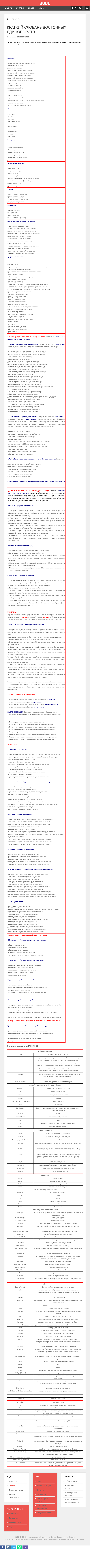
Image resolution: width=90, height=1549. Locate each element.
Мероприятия (14, 1514)
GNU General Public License (74, 1539)
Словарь (12, 1486)
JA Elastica (52, 1537)
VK (76, 8)
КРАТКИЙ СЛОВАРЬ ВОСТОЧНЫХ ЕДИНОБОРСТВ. (36, 29)
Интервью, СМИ (15, 1522)
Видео (11, 1527)
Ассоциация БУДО (44, 1486)
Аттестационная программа (71, 1494)
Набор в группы (71, 1481)
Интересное (13, 1518)
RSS (80, 8)
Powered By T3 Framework (45, 1544)
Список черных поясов (42, 1500)
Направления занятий (70, 1487)
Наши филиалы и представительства (72, 1501)
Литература (13, 1481)
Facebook (72, 8)
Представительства (44, 1513)
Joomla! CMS (9, 1539)
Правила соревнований (14, 1495)
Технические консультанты (42, 1507)
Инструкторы (42, 1494)
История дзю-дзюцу (16, 1490)
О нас (39, 1481)
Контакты (40, 1490)
